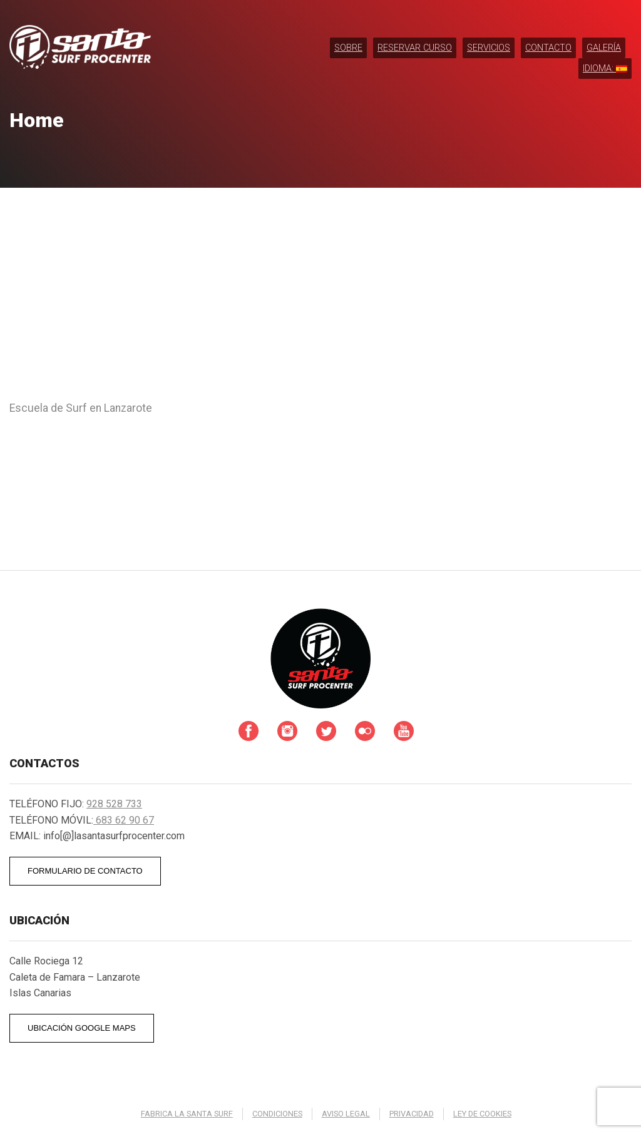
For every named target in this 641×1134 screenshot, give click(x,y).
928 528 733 (114, 804)
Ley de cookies (482, 1113)
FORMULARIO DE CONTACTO (85, 871)
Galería (604, 48)
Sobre (348, 48)
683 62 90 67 (123, 820)
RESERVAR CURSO (414, 48)
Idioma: (605, 68)
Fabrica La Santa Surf (187, 1113)
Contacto (548, 48)
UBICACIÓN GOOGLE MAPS (82, 1028)
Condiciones (277, 1113)
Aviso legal (346, 1113)
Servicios (488, 48)
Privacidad (411, 1113)
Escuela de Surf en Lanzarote (80, 408)
